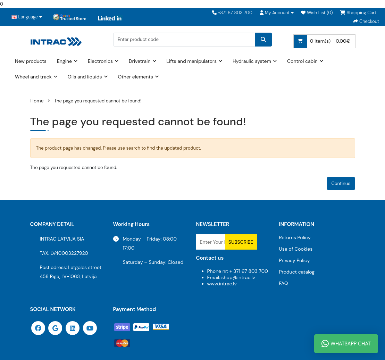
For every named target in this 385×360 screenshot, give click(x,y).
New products (31, 61)
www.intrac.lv (222, 284)
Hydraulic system (252, 61)
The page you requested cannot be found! (98, 101)
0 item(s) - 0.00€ (322, 41)
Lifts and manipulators (192, 61)
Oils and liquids (85, 77)
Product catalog (297, 272)
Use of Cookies (296, 249)
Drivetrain (140, 61)
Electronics (100, 61)
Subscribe (240, 242)
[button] (276, 12)
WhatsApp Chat (346, 344)
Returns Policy (295, 237)
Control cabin (302, 61)
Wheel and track (33, 77)
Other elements (135, 77)
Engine (64, 61)
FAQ (283, 283)
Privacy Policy (294, 260)
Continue (340, 183)
